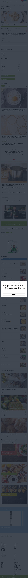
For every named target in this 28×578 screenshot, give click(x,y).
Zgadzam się (14, 294)
